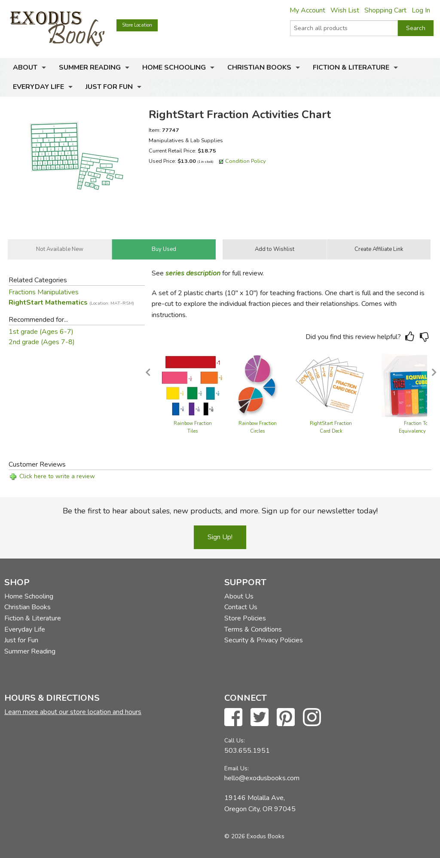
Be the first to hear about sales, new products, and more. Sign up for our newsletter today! (220, 511)
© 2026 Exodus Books (254, 836)
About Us (239, 596)
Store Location (137, 25)
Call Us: (234, 740)
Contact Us (240, 607)
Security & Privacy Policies (263, 640)
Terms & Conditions (253, 629)
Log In (421, 10)
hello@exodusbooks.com (261, 778)
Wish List (344, 10)
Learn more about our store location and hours (72, 712)
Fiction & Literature (351, 67)
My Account (307, 10)
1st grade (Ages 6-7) (41, 331)
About (25, 67)
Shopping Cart (385, 10)
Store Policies (245, 618)
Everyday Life (38, 87)
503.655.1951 (247, 750)
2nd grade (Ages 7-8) (42, 342)
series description (192, 273)
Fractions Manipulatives (44, 292)
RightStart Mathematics (71, 302)
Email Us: (236, 768)
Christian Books (259, 67)
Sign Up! (220, 537)
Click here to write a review (57, 476)
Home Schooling (174, 67)
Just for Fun (109, 87)
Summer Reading (90, 67)
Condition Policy (245, 161)
